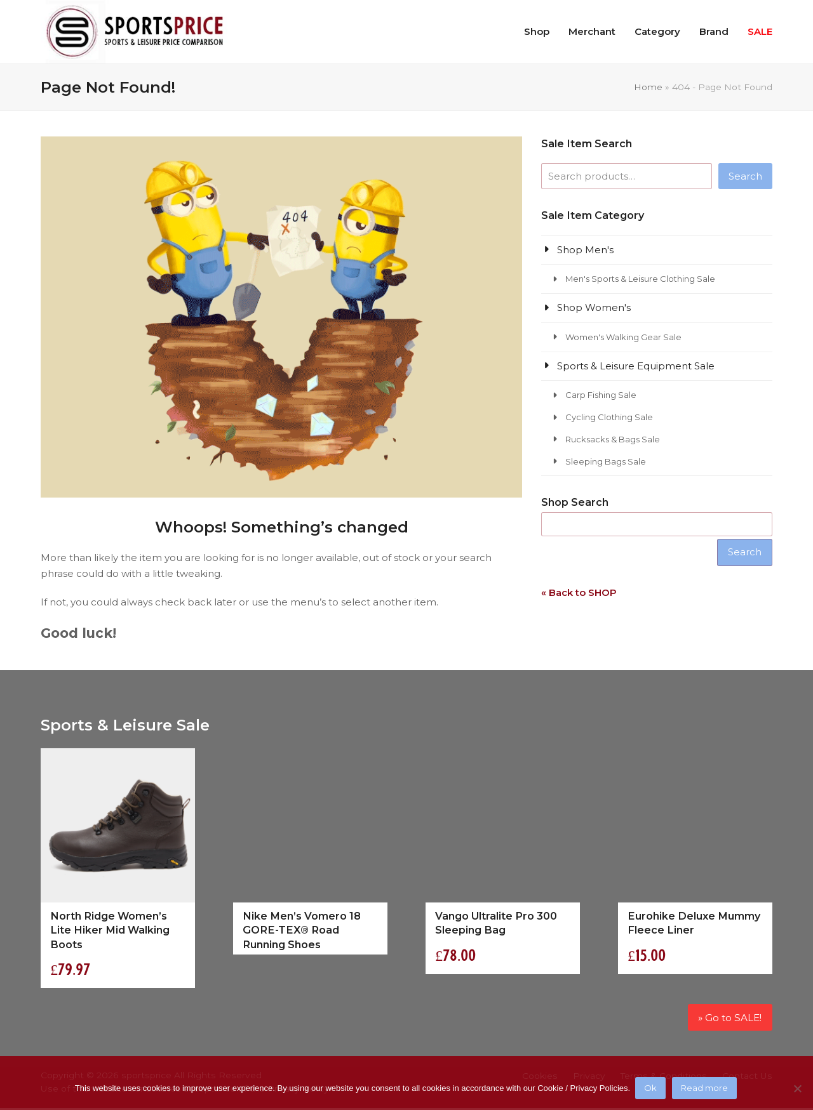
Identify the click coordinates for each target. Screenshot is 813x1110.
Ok (651, 1089)
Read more (705, 1089)
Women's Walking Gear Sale (623, 337)
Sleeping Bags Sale (605, 461)
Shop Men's (585, 250)
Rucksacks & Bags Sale (612, 439)
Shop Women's (594, 307)
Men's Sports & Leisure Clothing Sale (640, 279)
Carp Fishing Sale (600, 395)
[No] (797, 1089)
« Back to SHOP (579, 592)
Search (745, 176)
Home (648, 87)
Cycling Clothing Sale (609, 417)
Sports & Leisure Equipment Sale (636, 366)
